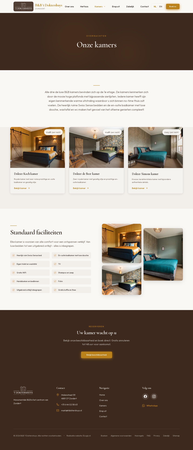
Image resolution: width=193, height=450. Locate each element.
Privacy (157, 435)
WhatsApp (150, 405)
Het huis (84, 6)
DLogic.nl (87, 435)
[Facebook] (145, 396)
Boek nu (172, 6)
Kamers (100, 6)
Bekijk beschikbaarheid (96, 355)
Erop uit (116, 6)
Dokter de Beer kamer (86, 174)
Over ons (69, 6)
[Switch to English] (157, 6)
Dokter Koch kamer (26, 174)
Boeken (104, 435)
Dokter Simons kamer (145, 174)
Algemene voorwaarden (121, 435)
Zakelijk (130, 6)
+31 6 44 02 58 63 (67, 404)
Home (102, 394)
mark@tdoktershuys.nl (69, 410)
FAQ (148, 435)
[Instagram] (154, 396)
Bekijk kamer (22, 188)
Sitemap (176, 435)
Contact (144, 6)
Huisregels (139, 435)
